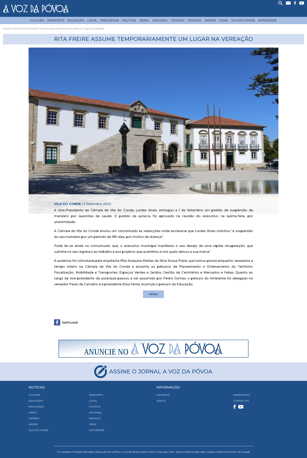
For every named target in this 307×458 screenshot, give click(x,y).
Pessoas (194, 20)
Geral (144, 20)
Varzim (210, 20)
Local (92, 20)
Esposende (267, 20)
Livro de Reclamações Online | (139, 451)
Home (6, 28)
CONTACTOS (241, 400)
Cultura (37, 20)
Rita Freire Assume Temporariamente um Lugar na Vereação (71, 28)
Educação (75, 20)
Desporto (55, 20)
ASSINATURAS (241, 394)
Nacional (160, 20)
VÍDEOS (161, 400)
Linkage (245, 451)
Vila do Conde (243, 20)
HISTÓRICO (163, 394)
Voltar (153, 294)
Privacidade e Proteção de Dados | (76, 451)
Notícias (16, 28)
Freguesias (109, 20)
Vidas (223, 20)
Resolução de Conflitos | (108, 451)
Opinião (177, 20)
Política (129, 20)
